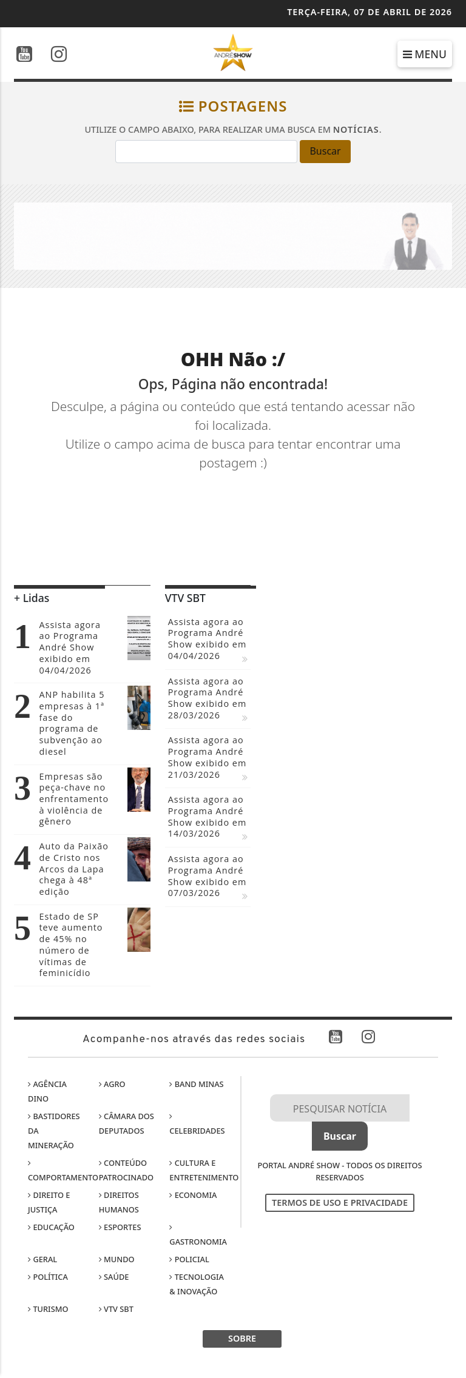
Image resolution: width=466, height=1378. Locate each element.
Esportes (120, 1227)
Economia (193, 1194)
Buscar (324, 151)
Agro (112, 1084)
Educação (51, 1227)
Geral (42, 1259)
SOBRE (242, 1338)
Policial (189, 1259)
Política (48, 1276)
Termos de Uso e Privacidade (340, 1202)
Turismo (48, 1308)
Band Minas (196, 1084)
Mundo (117, 1259)
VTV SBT (116, 1308)
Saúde (114, 1276)
